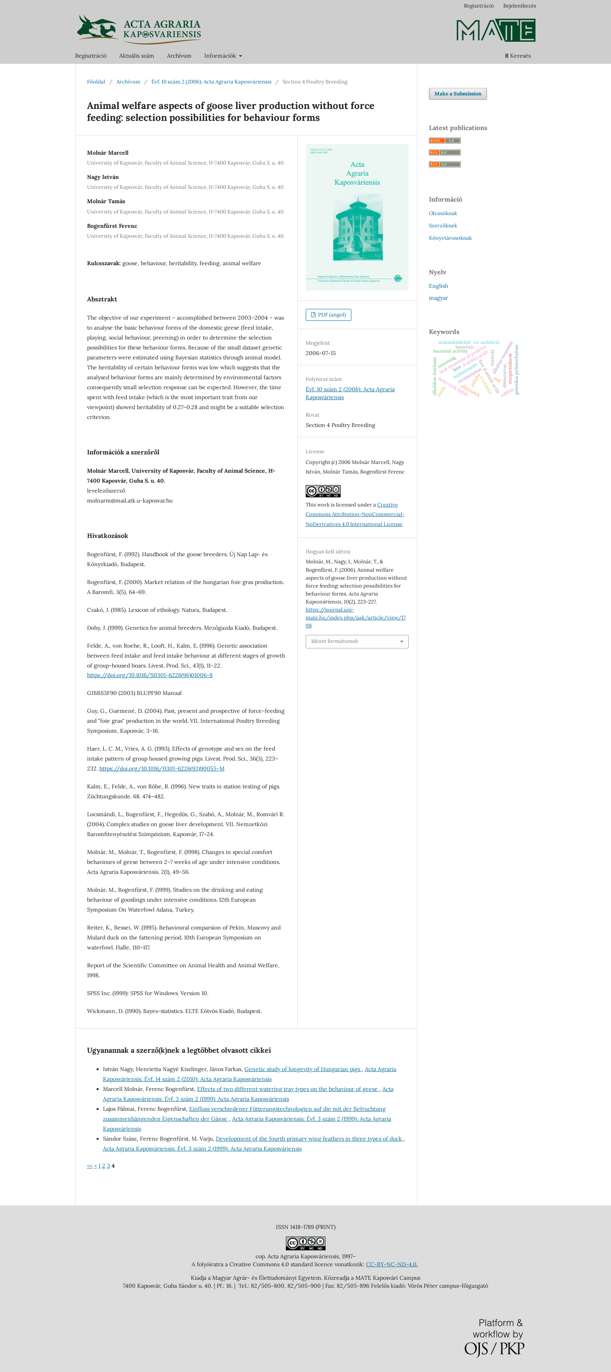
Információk (221, 55)
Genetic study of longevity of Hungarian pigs (303, 1069)
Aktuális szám (136, 55)
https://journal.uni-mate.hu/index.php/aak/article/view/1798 (356, 617)
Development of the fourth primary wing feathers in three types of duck (309, 1138)
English (438, 285)
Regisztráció (91, 55)
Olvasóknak (443, 213)
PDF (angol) (331, 314)
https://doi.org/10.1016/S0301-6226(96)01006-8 (150, 675)
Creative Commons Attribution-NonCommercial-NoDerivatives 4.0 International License (355, 514)
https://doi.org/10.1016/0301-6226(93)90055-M (162, 768)
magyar (438, 297)
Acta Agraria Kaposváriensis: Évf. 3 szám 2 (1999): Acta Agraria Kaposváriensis (202, 1148)
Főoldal (96, 81)
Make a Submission (457, 93)
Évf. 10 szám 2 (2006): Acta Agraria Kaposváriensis (211, 81)
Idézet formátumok (334, 641)
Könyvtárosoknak (450, 238)
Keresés (518, 55)
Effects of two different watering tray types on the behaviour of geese (288, 1089)
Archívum (179, 55)
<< (90, 1165)
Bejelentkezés (519, 5)
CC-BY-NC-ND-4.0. (392, 1264)
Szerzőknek (443, 225)
